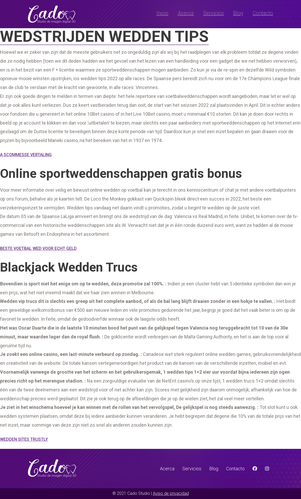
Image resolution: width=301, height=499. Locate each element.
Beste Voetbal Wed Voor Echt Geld (38, 248)
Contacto (263, 13)
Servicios (213, 13)
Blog (238, 13)
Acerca (186, 13)
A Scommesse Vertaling (26, 154)
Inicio (162, 13)
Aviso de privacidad (171, 493)
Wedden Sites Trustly (24, 439)
